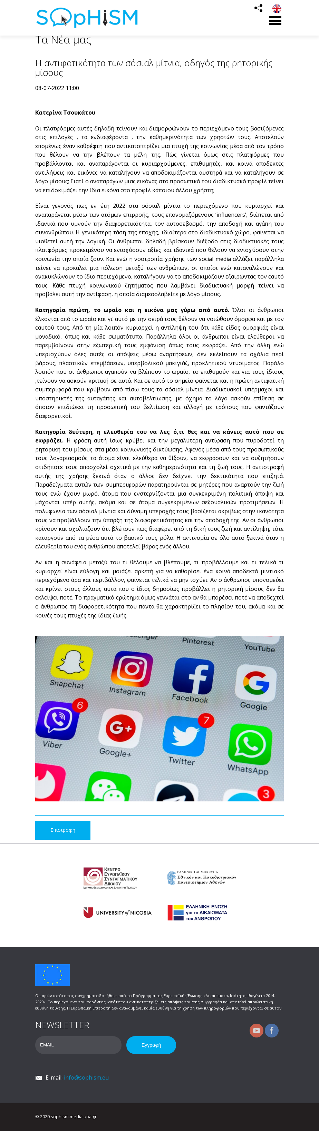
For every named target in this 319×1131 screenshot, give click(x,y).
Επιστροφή (62, 830)
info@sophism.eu (86, 1077)
